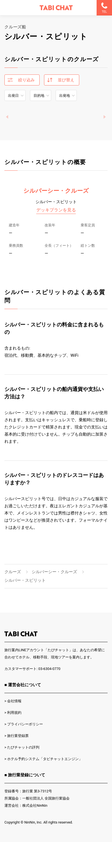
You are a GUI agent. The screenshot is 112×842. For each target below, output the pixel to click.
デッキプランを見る (56, 210)
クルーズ (12, 571)
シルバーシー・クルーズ (56, 190)
